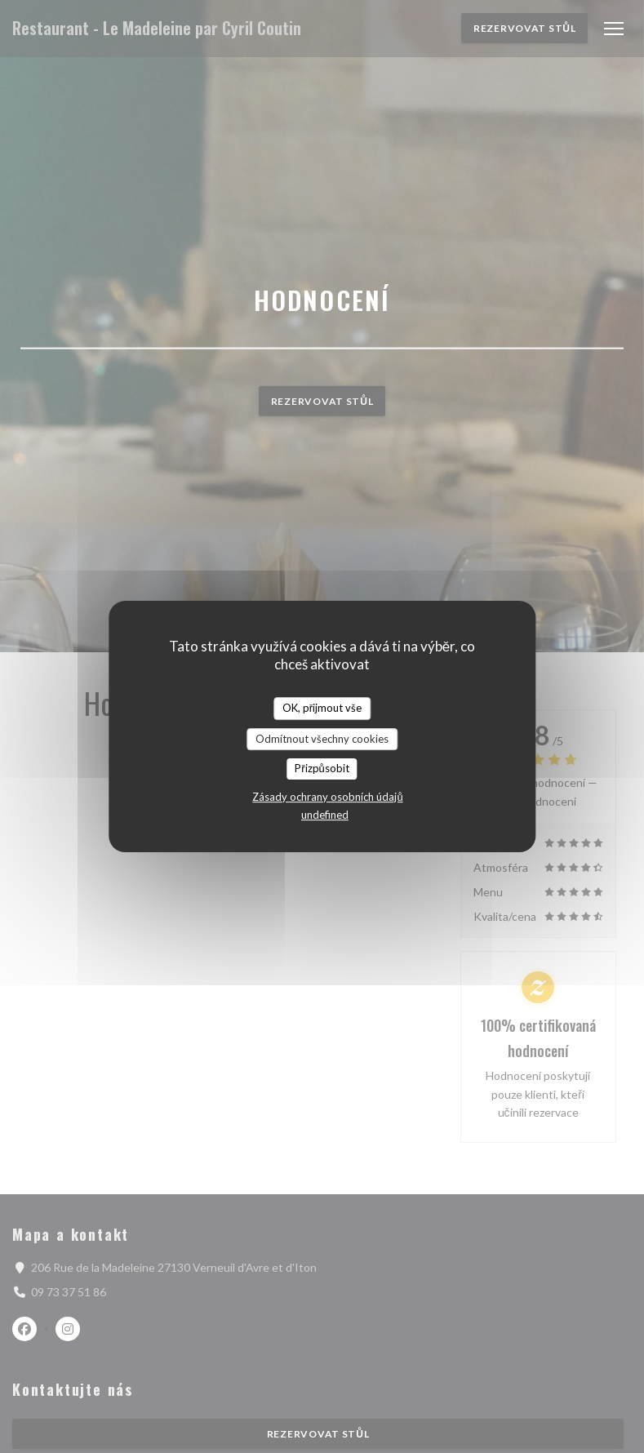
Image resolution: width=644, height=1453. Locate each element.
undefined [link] (325, 814)
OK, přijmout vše (322, 707)
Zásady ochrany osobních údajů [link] (327, 796)
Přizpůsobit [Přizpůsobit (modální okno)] (322, 768)
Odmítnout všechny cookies (322, 738)
